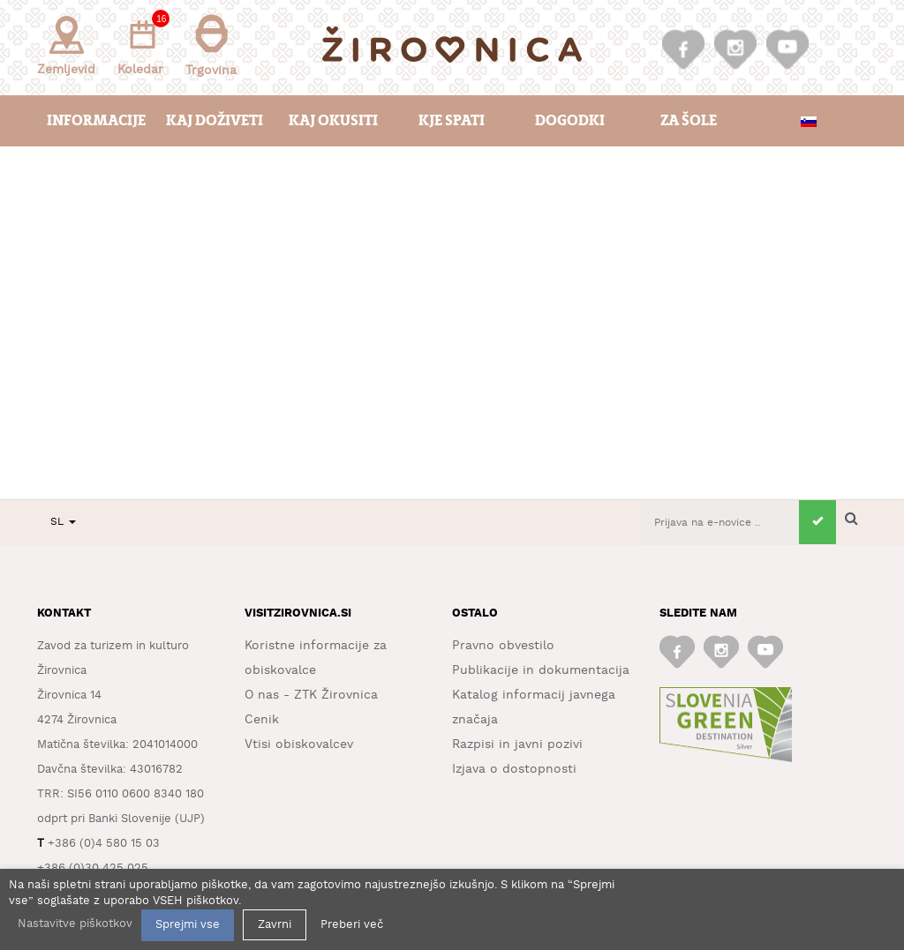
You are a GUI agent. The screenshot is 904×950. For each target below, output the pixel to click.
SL (63, 521)
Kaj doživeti (214, 120)
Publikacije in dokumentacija (540, 670)
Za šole (688, 120)
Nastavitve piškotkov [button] (75, 923)
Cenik (262, 720)
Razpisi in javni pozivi (517, 744)
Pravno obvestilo (503, 646)
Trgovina (211, 45)
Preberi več (351, 924)
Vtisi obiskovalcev (299, 744)
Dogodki (570, 120)
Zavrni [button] (274, 924)
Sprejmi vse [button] (187, 924)
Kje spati (451, 120)
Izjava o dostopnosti (514, 769)
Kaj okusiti (333, 120)
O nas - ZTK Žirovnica (311, 695)
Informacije (96, 120)
